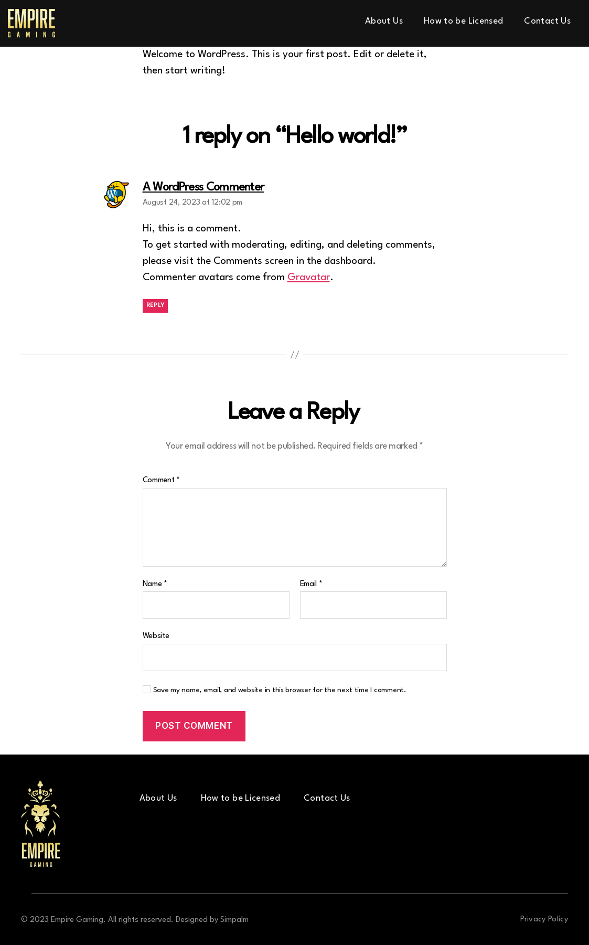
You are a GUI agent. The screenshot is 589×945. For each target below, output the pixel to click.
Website (156, 636)
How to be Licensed (463, 21)
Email (311, 584)
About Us (384, 21)
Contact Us (547, 21)
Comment (161, 480)
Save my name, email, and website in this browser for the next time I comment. (279, 690)
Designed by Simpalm (212, 920)
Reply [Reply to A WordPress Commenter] (155, 306)
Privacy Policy (544, 919)
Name (155, 584)
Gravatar (308, 277)
